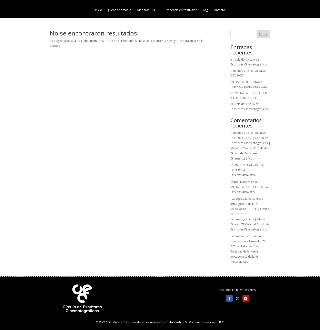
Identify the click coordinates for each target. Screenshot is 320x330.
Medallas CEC (146, 10)
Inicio (98, 10)
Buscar (263, 34)
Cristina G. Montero (187, 322)
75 (232, 165)
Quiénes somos (118, 10)
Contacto (218, 10)
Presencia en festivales (180, 10)
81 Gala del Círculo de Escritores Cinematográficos (249, 153)
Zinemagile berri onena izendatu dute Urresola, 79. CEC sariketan (248, 241)
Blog (205, 10)
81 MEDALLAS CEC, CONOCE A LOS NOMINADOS (249, 187)
